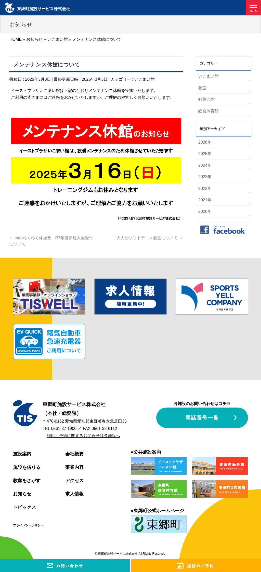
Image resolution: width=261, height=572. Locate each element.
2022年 (205, 188)
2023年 (205, 177)
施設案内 (22, 453)
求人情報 (74, 493)
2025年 (205, 153)
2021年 (205, 200)
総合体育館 (208, 111)
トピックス (24, 507)
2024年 (205, 165)
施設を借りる (27, 467)
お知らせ (22, 493)
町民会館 (206, 99)
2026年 (205, 142)
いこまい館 (144, 79)
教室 (202, 88)
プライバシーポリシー (28, 525)
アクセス (74, 480)
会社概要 (74, 453)
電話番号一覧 (202, 418)
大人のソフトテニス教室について (149, 238)
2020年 (205, 211)
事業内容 (74, 467)
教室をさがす (27, 480)
